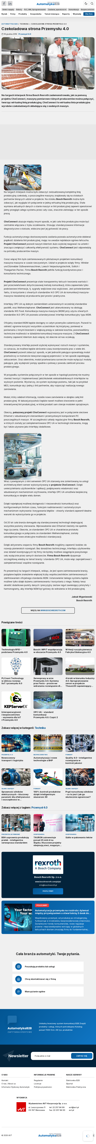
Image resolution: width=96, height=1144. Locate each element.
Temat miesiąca (51, 14)
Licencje (37, 1083)
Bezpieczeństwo (87, 9)
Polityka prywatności (43, 1087)
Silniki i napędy (8, 9)
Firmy (13, 14)
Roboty (19, 9)
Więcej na (48, 610)
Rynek (4, 14)
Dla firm (89, 14)
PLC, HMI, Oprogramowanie (35, 9)
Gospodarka (35, 14)
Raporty (66, 14)
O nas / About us (9, 1083)
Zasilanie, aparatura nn (57, 9)
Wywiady (77, 14)
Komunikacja (74, 9)
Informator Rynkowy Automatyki (16, 1087)
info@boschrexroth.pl (48, 885)
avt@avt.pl (74, 1107)
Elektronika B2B (73, 1080)
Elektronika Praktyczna (76, 1087)
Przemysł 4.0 (24, 34)
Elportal (69, 1083)
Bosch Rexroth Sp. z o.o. (48, 877)
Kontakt (5, 1080)
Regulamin (38, 1080)
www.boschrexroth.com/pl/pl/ (48, 882)
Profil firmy (48, 891)
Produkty (22, 14)
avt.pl (71, 1110)
